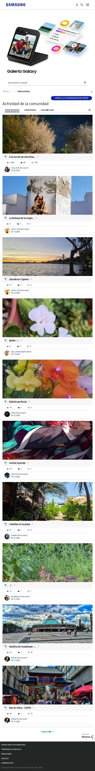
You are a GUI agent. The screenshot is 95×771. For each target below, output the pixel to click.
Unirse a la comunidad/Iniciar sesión (71, 98)
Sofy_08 (14, 168)
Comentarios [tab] (30, 110)
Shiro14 (14, 474)
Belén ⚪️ (14, 340)
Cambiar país (7, 763)
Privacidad (6, 754)
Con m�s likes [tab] (47, 110)
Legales (5, 758)
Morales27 (15, 597)
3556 (13, 413)
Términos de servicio (11, 749)
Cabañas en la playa (19, 524)
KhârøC (14, 658)
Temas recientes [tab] (12, 110)
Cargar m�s (46, 731)
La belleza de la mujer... (21, 218)
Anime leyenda (17, 462)
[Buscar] (47, 83)
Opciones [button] (87, 92)
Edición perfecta (18, 401)
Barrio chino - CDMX (20, 707)
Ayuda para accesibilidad (13, 745)
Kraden (14, 535)
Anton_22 (15, 229)
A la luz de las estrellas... (22, 156)
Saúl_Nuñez (15, 352)
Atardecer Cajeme (19, 279)
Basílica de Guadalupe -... (22, 646)
